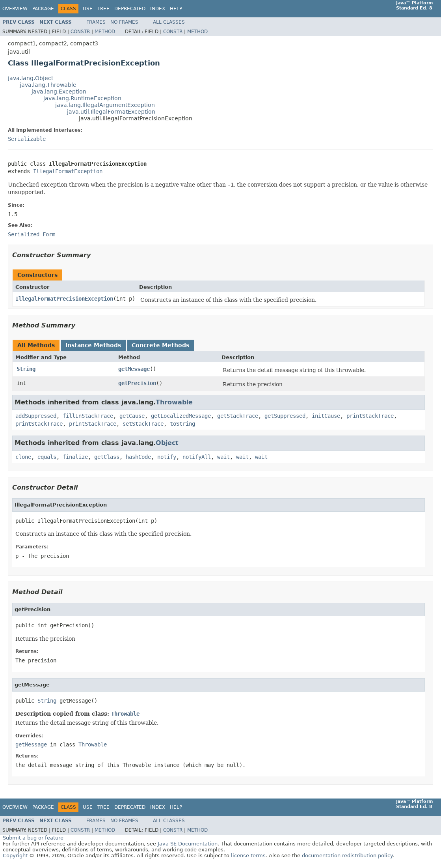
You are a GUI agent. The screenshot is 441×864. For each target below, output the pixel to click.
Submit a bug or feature (33, 838)
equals (46, 457)
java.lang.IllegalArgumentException (105, 105)
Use (88, 8)
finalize (75, 457)
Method (105, 31)
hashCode (138, 457)
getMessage (134, 369)
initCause (326, 416)
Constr (80, 31)
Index (157, 8)
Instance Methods (93, 345)
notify (166, 457)
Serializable (27, 139)
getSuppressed (284, 416)
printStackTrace (370, 416)
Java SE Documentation (188, 844)
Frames (96, 22)
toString (182, 424)
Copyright (15, 855)
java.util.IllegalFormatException (111, 111)
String (26, 369)
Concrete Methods (160, 345)
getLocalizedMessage (181, 416)
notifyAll (196, 457)
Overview (15, 8)
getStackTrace (237, 416)
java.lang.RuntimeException (82, 98)
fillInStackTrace (88, 416)
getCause (132, 416)
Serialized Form (31, 234)
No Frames (124, 22)
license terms (248, 855)
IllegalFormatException (67, 171)
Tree (103, 8)
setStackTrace (143, 424)
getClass (106, 457)
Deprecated (129, 8)
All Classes (169, 22)
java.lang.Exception (59, 91)
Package (43, 8)
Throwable (174, 402)
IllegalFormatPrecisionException (64, 298)
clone (23, 457)
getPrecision (137, 383)
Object (167, 443)
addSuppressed (35, 416)
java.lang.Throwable (48, 85)
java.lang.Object (30, 78)
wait (223, 457)
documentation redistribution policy (347, 855)
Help (176, 8)
